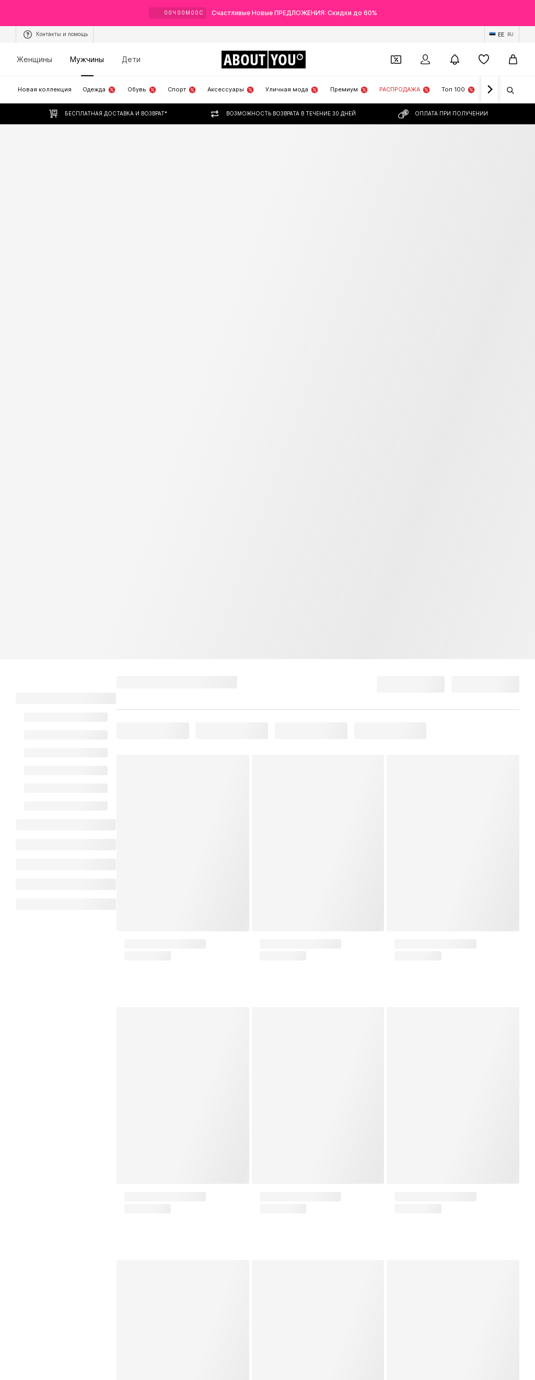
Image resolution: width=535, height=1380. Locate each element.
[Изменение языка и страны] (502, 34)
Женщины (34, 59)
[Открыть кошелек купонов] (396, 59)
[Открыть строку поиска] (506, 90)
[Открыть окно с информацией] (523, 13)
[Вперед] (489, 89)
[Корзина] (513, 59)
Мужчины (87, 59)
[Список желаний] (484, 59)
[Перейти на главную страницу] (263, 59)
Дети (131, 59)
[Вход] (425, 59)
